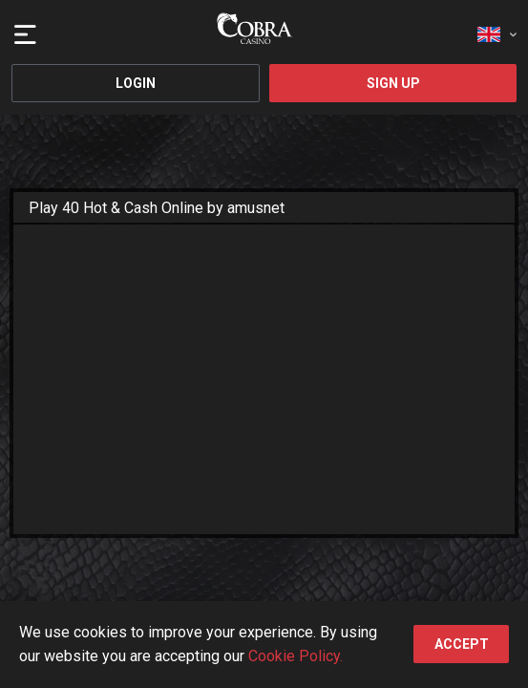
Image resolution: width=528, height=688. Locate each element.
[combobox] (497, 28)
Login (136, 83)
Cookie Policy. (295, 656)
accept (461, 644)
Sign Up (393, 83)
